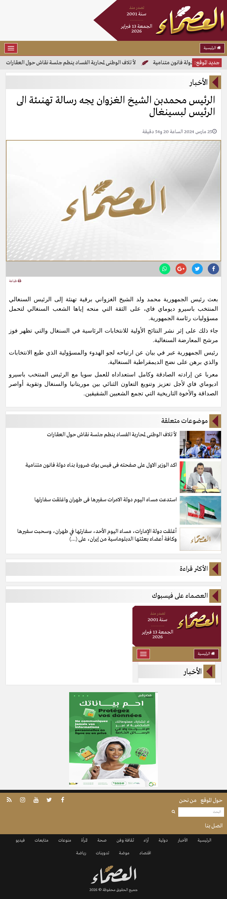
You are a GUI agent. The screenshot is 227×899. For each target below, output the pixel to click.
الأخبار (183, 840)
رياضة (81, 853)
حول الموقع (211, 800)
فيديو (20, 840)
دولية (163, 840)
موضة (124, 853)
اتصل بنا (214, 825)
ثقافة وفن (125, 840)
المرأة (84, 840)
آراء (146, 840)
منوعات (64, 840)
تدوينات (102, 853)
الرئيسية (212, 48)
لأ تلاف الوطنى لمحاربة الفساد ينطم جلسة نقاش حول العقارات (70, 62)
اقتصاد (145, 853)
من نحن (188, 800)
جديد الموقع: (207, 62)
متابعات (41, 840)
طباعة (15, 281)
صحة (102, 840)
